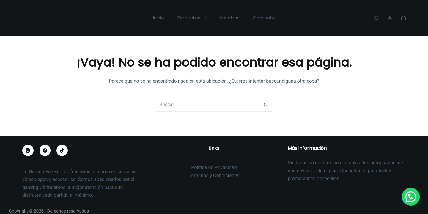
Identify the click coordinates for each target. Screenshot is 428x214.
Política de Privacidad (214, 167)
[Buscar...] (207, 104)
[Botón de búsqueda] (266, 104)
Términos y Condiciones (214, 175)
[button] (412, 201)
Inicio (158, 18)
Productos (192, 17)
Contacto (264, 18)
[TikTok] (62, 150)
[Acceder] (390, 18)
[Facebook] (45, 150)
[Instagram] (28, 150)
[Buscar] (376, 18)
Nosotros (229, 18)
